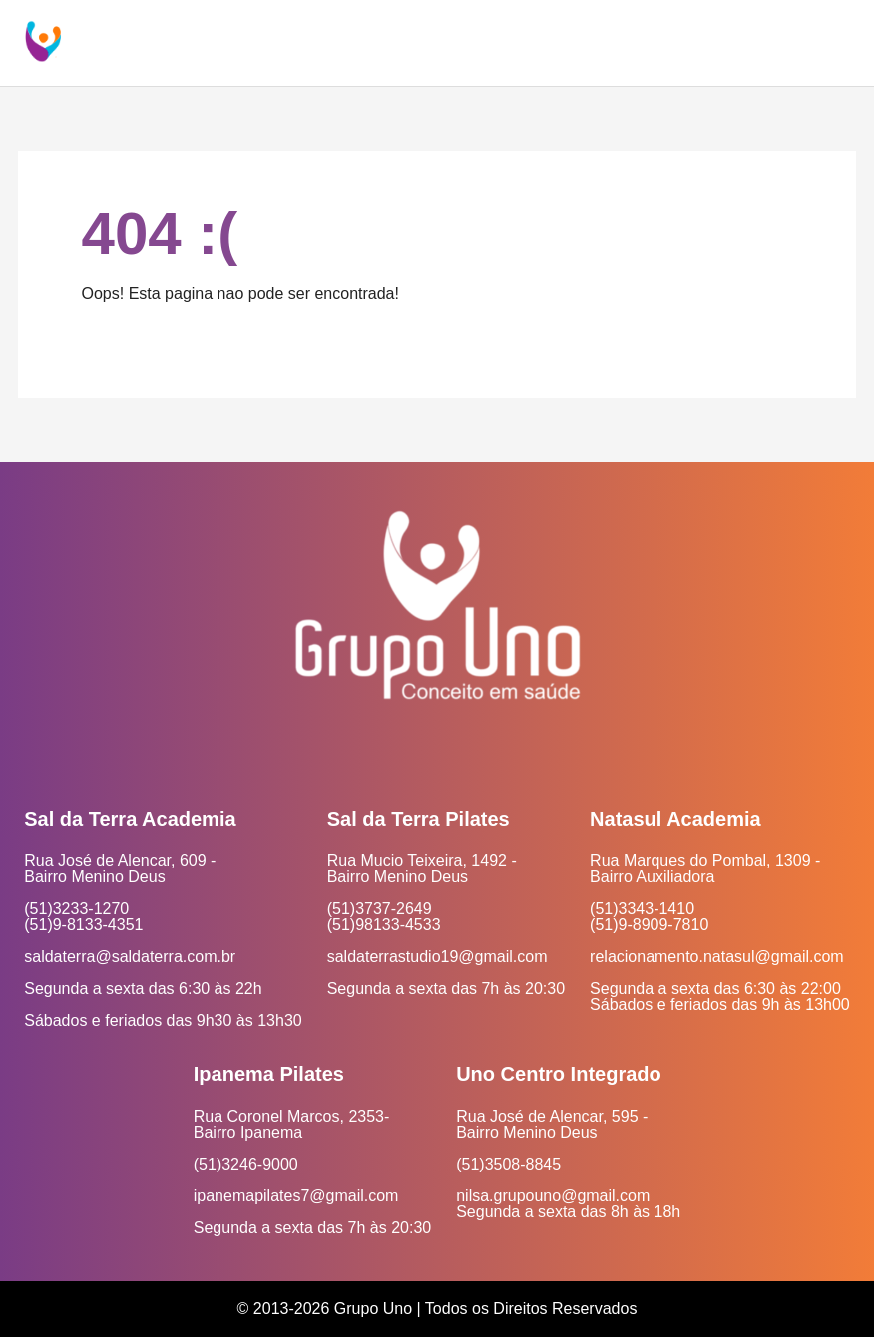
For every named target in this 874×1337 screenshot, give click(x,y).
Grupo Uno (373, 1308)
